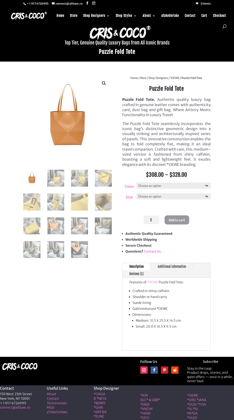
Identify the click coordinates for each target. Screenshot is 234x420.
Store (73, 14)
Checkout (219, 14)
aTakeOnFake (170, 14)
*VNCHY (146, 408)
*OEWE (174, 78)
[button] (104, 83)
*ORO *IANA (196, 399)
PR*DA (192, 412)
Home (60, 14)
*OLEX (192, 417)
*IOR (144, 394)
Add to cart (177, 219)
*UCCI (144, 417)
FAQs (51, 406)
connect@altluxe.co (15, 406)
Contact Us (152, 250)
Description (136, 266)
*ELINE (99, 415)
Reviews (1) (136, 273)
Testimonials (57, 402)
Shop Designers (94, 14)
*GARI (98, 406)
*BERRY (100, 402)
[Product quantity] (151, 219)
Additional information (172, 266)
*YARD (145, 412)
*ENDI (144, 404)
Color (129, 186)
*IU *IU (192, 408)
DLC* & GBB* (150, 399)
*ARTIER (100, 411)
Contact (190, 14)
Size (129, 196)
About (147, 14)
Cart (204, 14)
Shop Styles (124, 14)
